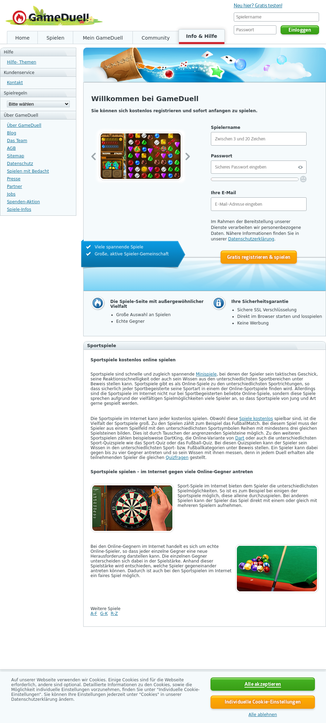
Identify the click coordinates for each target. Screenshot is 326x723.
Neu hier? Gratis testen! (258, 5)
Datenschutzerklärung (251, 239)
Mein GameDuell (103, 38)
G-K (104, 613)
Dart (239, 438)
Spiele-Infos (19, 209)
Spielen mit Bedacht (28, 171)
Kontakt (15, 82)
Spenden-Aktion (23, 201)
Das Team (17, 140)
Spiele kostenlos (256, 418)
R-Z (114, 613)
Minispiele (206, 374)
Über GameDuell (24, 125)
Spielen (55, 38)
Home (22, 38)
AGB (11, 148)
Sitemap (15, 156)
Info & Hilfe (201, 36)
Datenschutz (20, 163)
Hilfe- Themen (21, 62)
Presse (13, 178)
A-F (94, 613)
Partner (14, 186)
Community (155, 38)
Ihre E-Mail (223, 192)
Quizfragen (177, 457)
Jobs (11, 194)
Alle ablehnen (263, 714)
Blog (11, 133)
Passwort (221, 156)
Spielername (225, 127)
